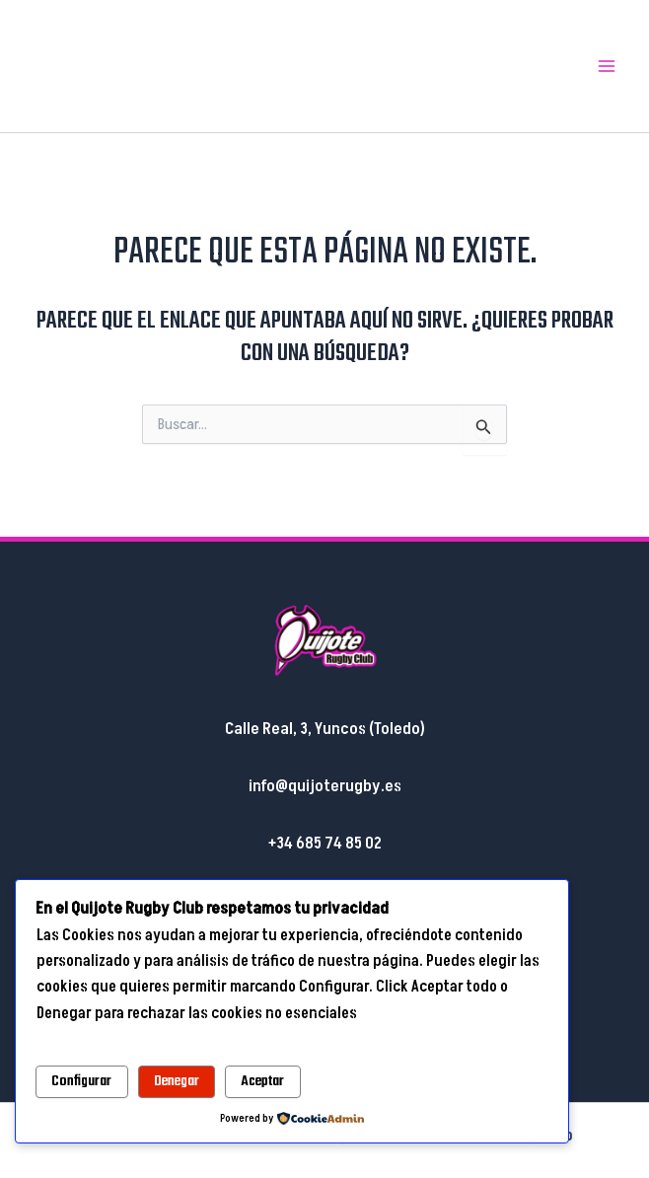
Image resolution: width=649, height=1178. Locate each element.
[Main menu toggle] (607, 66)
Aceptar (262, 1081)
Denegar (176, 1081)
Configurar (81, 1081)
